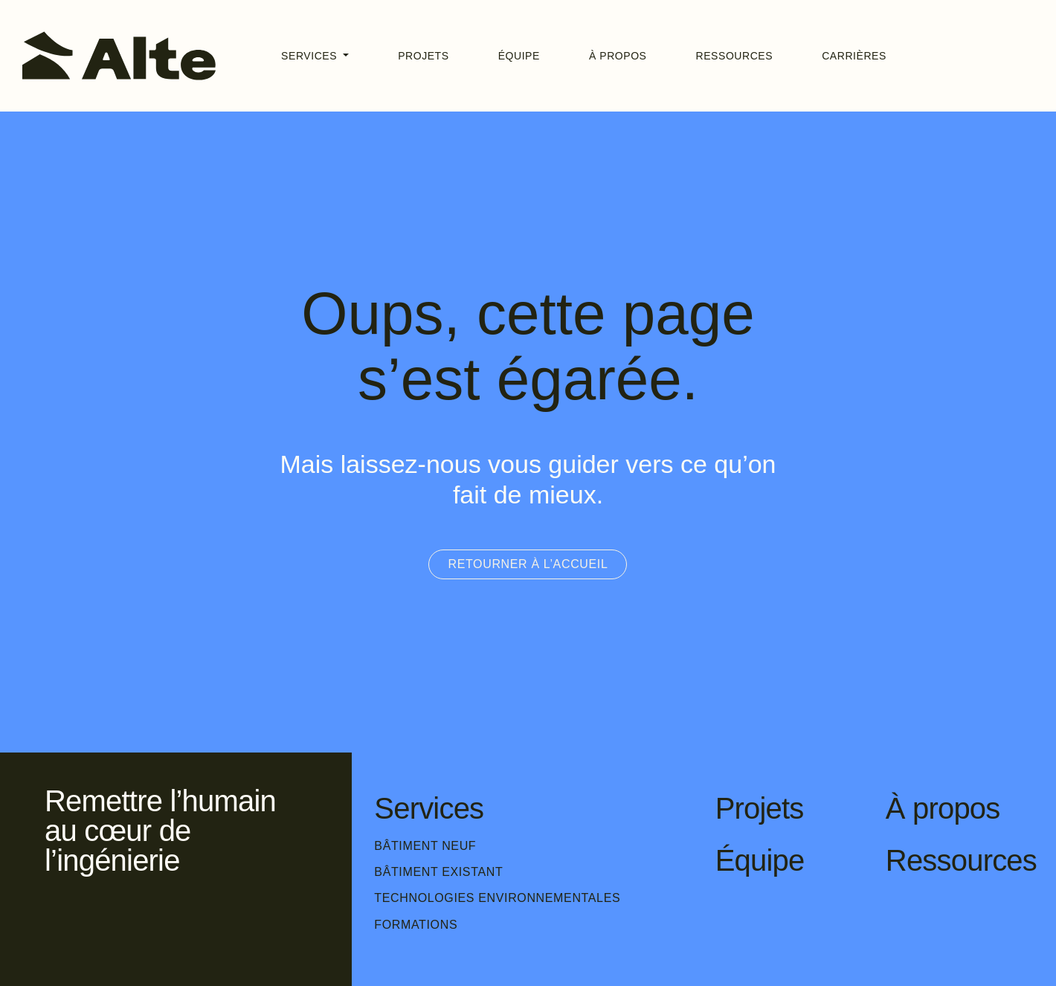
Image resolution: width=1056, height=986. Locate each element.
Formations (415, 924)
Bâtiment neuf (425, 846)
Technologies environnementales (497, 898)
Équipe (519, 56)
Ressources (734, 56)
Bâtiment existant (438, 872)
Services (310, 56)
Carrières (854, 56)
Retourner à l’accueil (528, 564)
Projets (423, 56)
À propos (618, 56)
